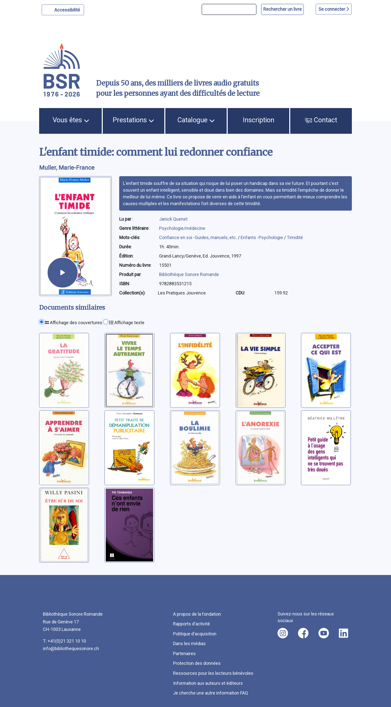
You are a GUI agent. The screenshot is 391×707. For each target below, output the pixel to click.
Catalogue (196, 120)
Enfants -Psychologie (262, 237)
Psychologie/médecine (182, 228)
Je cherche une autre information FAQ (210, 693)
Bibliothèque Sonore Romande (189, 274)
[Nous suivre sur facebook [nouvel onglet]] (303, 633)
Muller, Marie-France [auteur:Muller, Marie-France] (67, 167)
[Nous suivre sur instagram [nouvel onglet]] (283, 633)
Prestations (133, 120)
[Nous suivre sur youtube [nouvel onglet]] (323, 633)
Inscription (258, 120)
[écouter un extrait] (62, 272)
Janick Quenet (173, 219)
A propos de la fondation (197, 614)
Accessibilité (68, 9)
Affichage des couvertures (73, 322)
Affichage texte (126, 322)
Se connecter (333, 9)
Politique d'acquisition (194, 633)
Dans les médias (189, 643)
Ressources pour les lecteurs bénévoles (213, 673)
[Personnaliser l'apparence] (63, 10)
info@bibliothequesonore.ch (71, 648)
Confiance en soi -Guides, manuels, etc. (198, 237)
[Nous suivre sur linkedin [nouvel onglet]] (343, 633)
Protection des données (197, 663)
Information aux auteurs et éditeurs (208, 683)
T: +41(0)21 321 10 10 (64, 641)
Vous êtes (71, 120)
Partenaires (184, 653)
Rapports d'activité (191, 623)
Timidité (295, 237)
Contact (321, 120)
